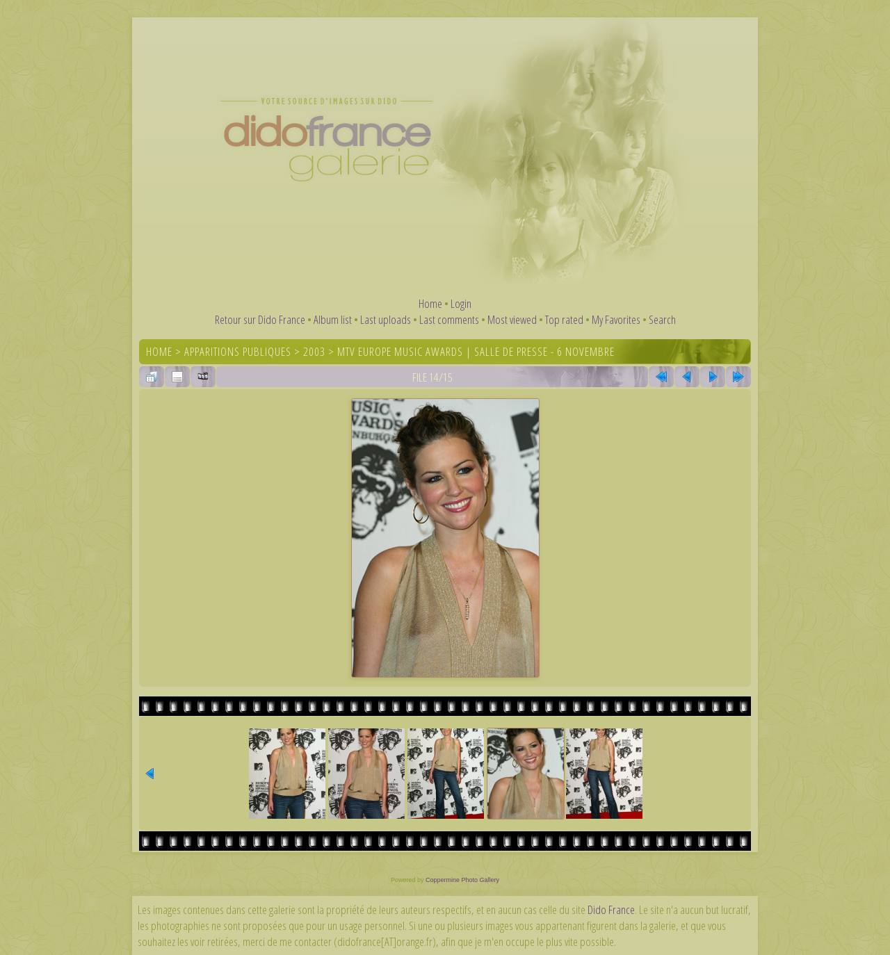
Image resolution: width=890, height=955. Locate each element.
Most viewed (512, 319)
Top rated (564, 319)
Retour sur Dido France (260, 319)
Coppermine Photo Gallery (462, 879)
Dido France (611, 909)
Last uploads (385, 319)
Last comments (449, 319)
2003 (314, 351)
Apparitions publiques (237, 351)
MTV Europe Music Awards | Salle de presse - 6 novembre (476, 351)
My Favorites (616, 319)
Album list (333, 319)
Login (461, 303)
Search (662, 319)
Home (430, 303)
